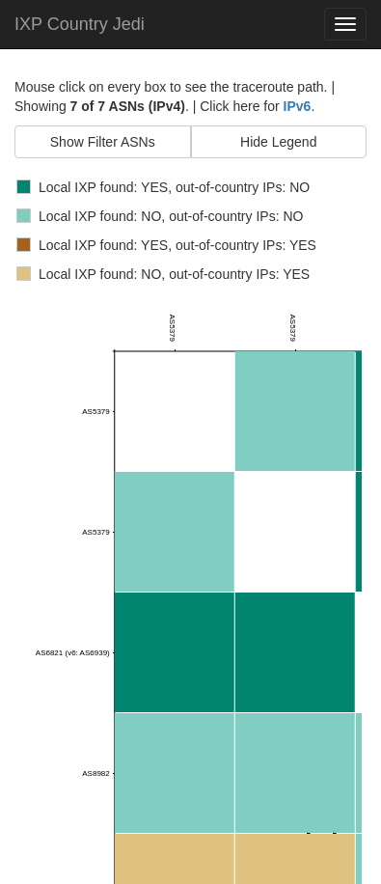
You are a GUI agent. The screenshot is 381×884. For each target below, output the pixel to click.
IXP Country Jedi (79, 24)
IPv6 (298, 106)
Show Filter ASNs (102, 142)
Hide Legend (278, 142)
